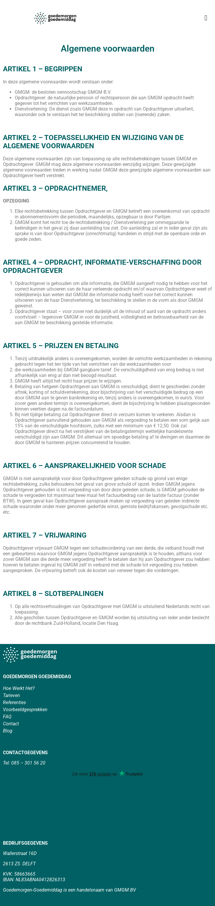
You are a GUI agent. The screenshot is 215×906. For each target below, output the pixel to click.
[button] (206, 17)
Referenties (14, 702)
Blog (7, 731)
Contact (11, 724)
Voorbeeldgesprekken (25, 709)
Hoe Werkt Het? (19, 688)
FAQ (7, 716)
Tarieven (11, 695)
